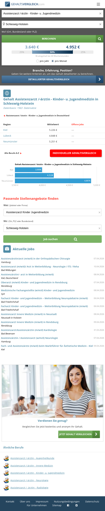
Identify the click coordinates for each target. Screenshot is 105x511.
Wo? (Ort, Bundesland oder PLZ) (19, 31)
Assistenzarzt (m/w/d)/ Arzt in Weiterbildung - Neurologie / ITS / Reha (40, 266)
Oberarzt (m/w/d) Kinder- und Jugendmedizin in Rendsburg (34, 282)
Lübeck (7, 135)
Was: (15, 205)
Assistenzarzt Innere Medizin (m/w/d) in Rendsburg (29, 322)
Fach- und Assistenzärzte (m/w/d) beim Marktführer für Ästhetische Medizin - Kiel (47, 345)
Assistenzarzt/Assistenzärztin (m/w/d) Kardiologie (29, 330)
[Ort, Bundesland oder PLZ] (52, 24)
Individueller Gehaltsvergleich (74, 153)
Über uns (25, 501)
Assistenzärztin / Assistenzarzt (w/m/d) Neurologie (29, 338)
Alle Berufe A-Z (11, 153)
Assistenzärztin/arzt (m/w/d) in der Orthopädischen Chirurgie (35, 258)
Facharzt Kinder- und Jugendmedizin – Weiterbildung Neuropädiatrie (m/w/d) (44, 298)
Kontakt (10, 501)
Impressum (42, 501)
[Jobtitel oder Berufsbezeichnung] (52, 13)
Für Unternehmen (37, 505)
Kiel (5, 129)
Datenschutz (92, 501)
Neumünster (10, 141)
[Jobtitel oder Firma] (52, 212)
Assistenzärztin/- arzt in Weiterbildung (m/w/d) (27, 274)
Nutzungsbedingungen (67, 501)
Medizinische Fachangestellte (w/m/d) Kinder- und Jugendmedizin (38, 290)
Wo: (18, 221)
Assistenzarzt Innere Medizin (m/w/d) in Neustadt (29, 314)
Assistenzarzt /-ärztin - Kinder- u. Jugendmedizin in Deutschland (37, 115)
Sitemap (56, 505)
